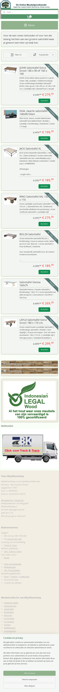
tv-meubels (9, 621)
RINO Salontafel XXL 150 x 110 (33, 198)
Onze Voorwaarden (12, 564)
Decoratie (8, 643)
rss (57, 682)
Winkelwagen (10, 567)
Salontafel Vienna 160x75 (30, 284)
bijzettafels (9, 612)
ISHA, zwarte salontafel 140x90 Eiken (33, 113)
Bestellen (44, 100)
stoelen (7, 624)
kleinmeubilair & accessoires (17, 640)
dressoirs (8, 615)
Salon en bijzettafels (10, 657)
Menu (29, 25)
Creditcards (24, 576)
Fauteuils (8, 634)
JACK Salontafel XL (30, 148)
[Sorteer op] (43, 55)
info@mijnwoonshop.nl (18, 363)
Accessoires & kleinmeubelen (14, 669)
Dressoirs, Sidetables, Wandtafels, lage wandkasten (24, 663)
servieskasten (10, 631)
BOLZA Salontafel (30, 234)
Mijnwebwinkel (43, 687)
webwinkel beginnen (19, 687)
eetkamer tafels (11, 602)
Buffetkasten (10, 628)
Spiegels (7, 646)
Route (6, 557)
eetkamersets (10, 606)
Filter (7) (16, 55)
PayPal (14, 576)
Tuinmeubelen (10, 637)
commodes (9, 618)
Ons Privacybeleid (12, 570)
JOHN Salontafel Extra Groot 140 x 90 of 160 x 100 (33, 70)
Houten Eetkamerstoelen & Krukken (17, 666)
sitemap (51, 682)
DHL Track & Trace (12, 551)
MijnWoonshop (7, 426)
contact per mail (14, 539)
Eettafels (5, 660)
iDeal (6, 576)
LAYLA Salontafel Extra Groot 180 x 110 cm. (33, 321)
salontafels (9, 609)
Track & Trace (10, 545)
